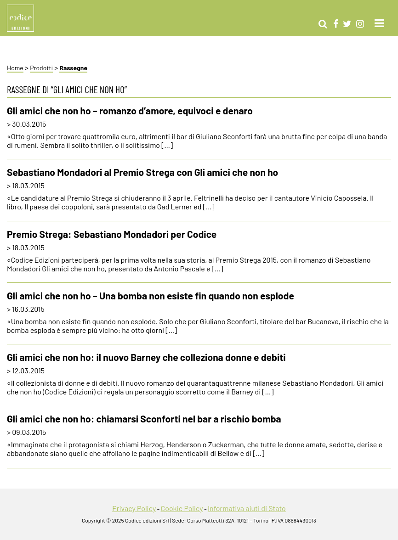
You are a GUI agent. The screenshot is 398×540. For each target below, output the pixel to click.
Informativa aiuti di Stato (247, 508)
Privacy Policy (134, 508)
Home (15, 68)
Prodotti (41, 68)
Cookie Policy (181, 508)
